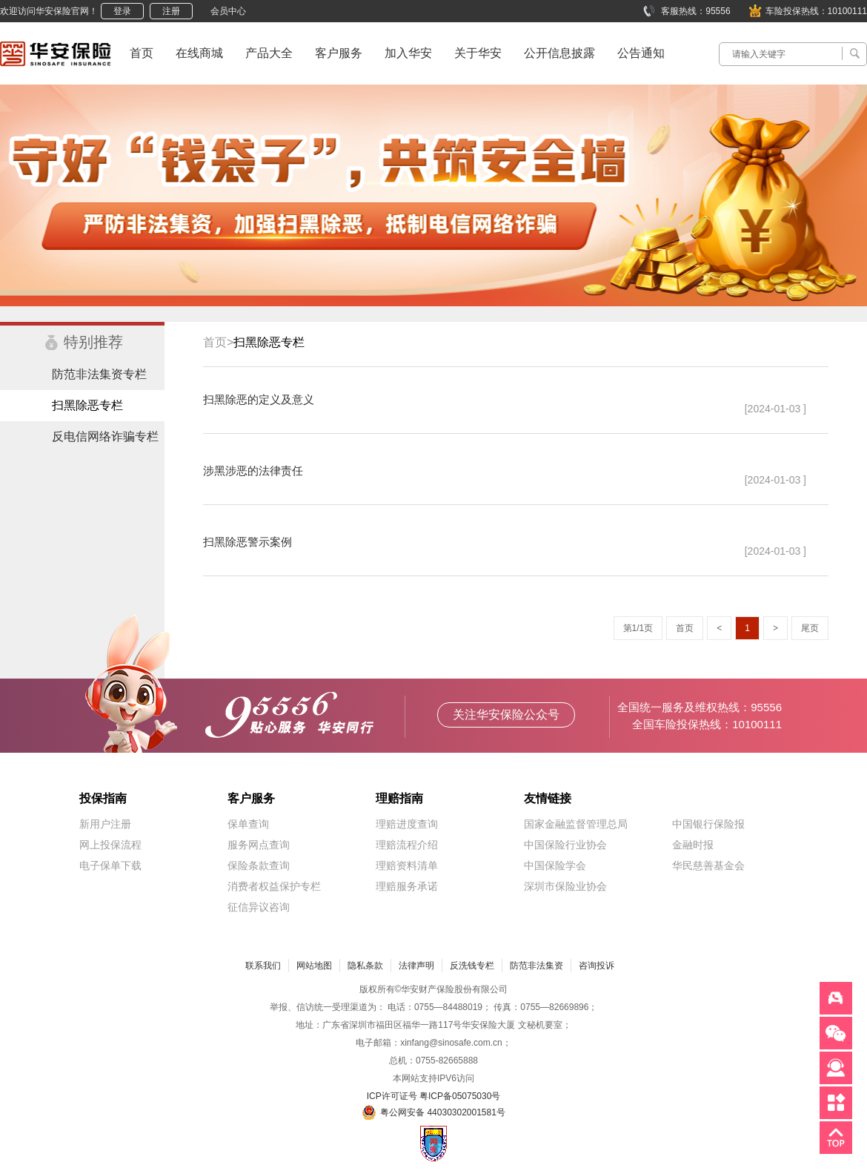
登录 (122, 11)
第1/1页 (638, 628)
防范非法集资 (536, 965)
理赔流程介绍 (407, 845)
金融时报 (693, 845)
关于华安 (478, 53)
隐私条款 (365, 965)
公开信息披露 (559, 53)
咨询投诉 (596, 965)
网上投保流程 (110, 845)
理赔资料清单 (407, 865)
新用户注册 (105, 824)
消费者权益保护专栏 (274, 886)
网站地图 (314, 965)
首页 (141, 53)
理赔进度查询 (407, 824)
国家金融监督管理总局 (576, 824)
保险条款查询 (258, 865)
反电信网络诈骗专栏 (105, 436)
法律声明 (416, 965)
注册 (171, 11)
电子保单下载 (110, 865)
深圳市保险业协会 (565, 886)
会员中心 (228, 11)
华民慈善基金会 (708, 865)
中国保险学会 (555, 865)
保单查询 (248, 824)
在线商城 (199, 53)
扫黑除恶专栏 (87, 405)
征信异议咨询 (258, 907)
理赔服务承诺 (407, 886)
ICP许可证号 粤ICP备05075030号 (434, 1096)
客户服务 (338, 53)
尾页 (810, 628)
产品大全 (269, 53)
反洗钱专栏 (472, 965)
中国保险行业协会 (565, 845)
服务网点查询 (258, 845)
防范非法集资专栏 (99, 374)
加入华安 (408, 53)
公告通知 (641, 53)
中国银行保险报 (708, 824)
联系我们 (263, 965)
